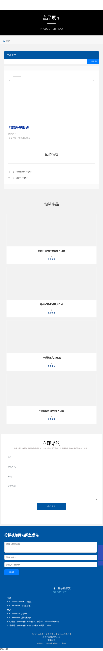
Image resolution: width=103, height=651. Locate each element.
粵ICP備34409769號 (51, 637)
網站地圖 (4, 649)
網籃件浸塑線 (22, 178)
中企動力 (50, 643)
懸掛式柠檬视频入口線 (51, 304)
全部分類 (93, 61)
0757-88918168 (13, 606)
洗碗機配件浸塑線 (24, 172)
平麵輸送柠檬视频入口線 (51, 411)
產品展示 (51, 17)
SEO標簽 (62, 643)
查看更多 (52, 259)
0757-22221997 (13, 602)
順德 (56, 643)
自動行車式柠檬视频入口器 (51, 251)
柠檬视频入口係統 (51, 357)
